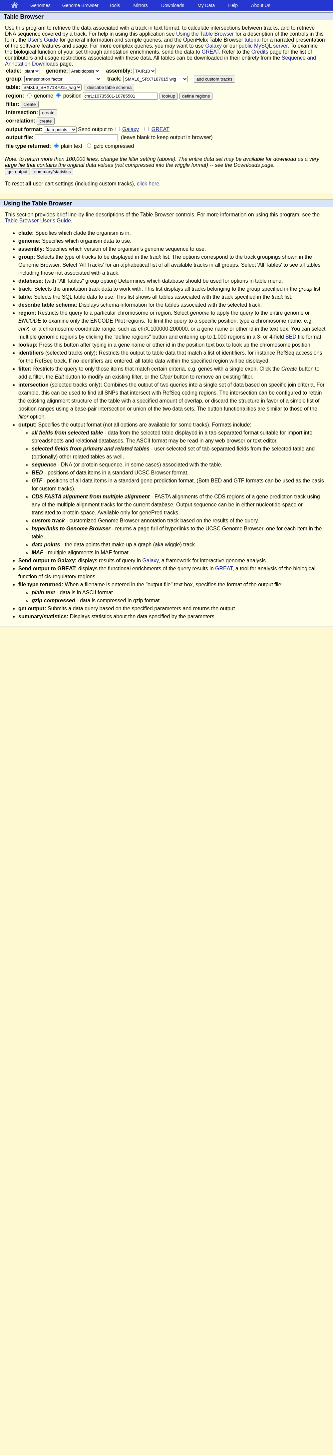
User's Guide (43, 40)
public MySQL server (263, 46)
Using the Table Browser (205, 34)
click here (148, 183)
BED (290, 337)
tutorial (253, 40)
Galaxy (213, 46)
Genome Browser (80, 5)
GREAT (210, 52)
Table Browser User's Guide (38, 220)
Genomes (40, 5)
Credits (259, 52)
